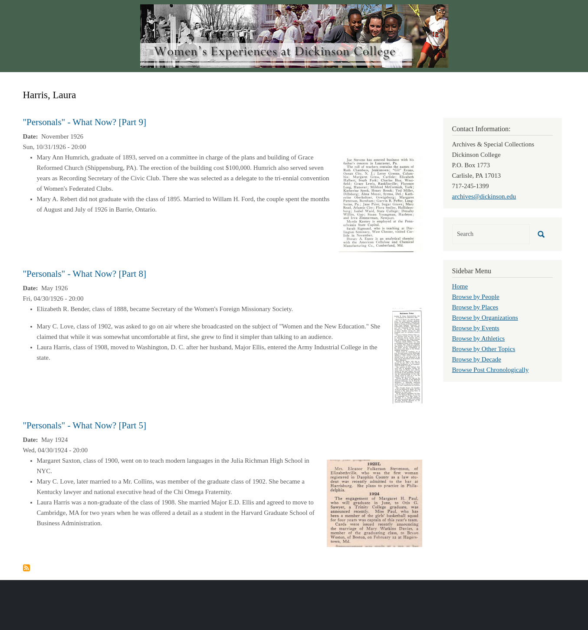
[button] (380, 203)
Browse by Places (475, 307)
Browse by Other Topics (484, 348)
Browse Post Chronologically (490, 369)
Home (460, 286)
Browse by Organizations (485, 317)
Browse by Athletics (478, 338)
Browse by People (475, 296)
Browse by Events (475, 328)
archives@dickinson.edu (484, 196)
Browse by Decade (476, 359)
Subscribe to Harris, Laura (26, 567)
